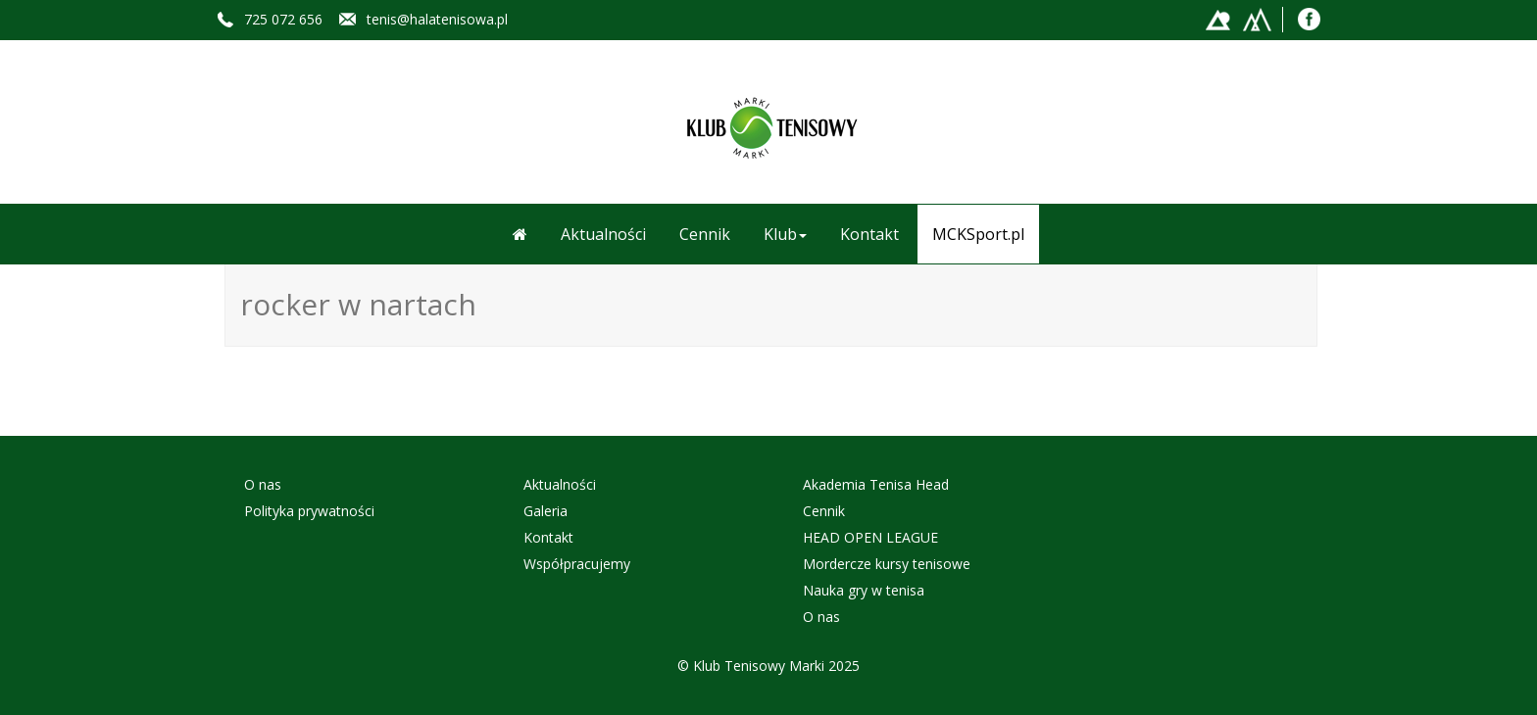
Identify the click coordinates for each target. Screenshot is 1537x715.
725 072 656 (283, 19)
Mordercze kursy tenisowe (886, 563)
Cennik (704, 234)
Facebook (1310, 18)
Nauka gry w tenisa (863, 590)
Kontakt (869, 234)
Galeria (545, 510)
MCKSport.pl (978, 234)
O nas (262, 484)
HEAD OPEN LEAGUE (870, 537)
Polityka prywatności (309, 510)
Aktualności (603, 234)
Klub (785, 234)
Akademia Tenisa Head (876, 484)
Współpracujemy (576, 563)
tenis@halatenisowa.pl (437, 19)
